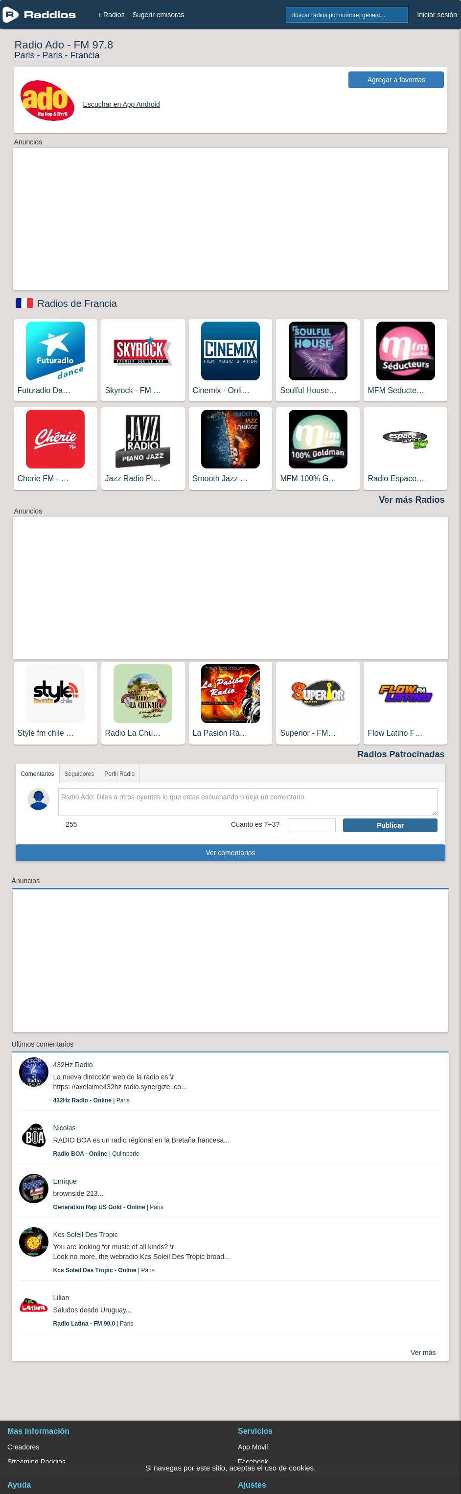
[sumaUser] (311, 825)
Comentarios (37, 773)
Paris (25, 55)
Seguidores (79, 773)
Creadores (23, 1447)
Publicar (390, 825)
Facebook (253, 1462)
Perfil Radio (119, 773)
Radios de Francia (77, 303)
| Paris (91, 1100)
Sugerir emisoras (158, 15)
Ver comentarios (230, 853)
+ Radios (111, 15)
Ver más (423, 1352)
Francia (85, 55)
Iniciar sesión (437, 15)
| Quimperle (96, 1153)
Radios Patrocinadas (400, 754)
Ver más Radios (411, 500)
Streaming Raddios (36, 1462)
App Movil (253, 1447)
